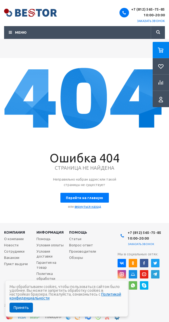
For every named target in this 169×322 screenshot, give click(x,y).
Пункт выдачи (16, 264)
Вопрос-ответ (81, 245)
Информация (50, 232)
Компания (14, 232)
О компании (14, 239)
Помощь (78, 232)
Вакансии (11, 257)
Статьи (75, 239)
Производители (82, 251)
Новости (11, 245)
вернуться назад (88, 206)
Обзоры (76, 257)
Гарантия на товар (46, 265)
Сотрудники (14, 251)
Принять (21, 307)
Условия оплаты (50, 245)
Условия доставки (44, 253)
